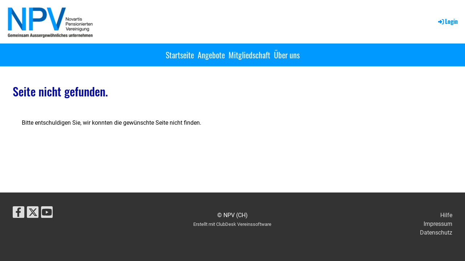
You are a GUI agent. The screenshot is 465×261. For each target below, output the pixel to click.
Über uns (287, 55)
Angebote (211, 55)
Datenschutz (436, 232)
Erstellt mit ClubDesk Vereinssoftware (232, 224)
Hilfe (446, 215)
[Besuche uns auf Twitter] (33, 214)
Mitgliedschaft (249, 55)
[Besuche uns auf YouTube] (47, 214)
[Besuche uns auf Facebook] (18, 214)
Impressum (438, 223)
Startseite (180, 55)
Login (447, 21)
